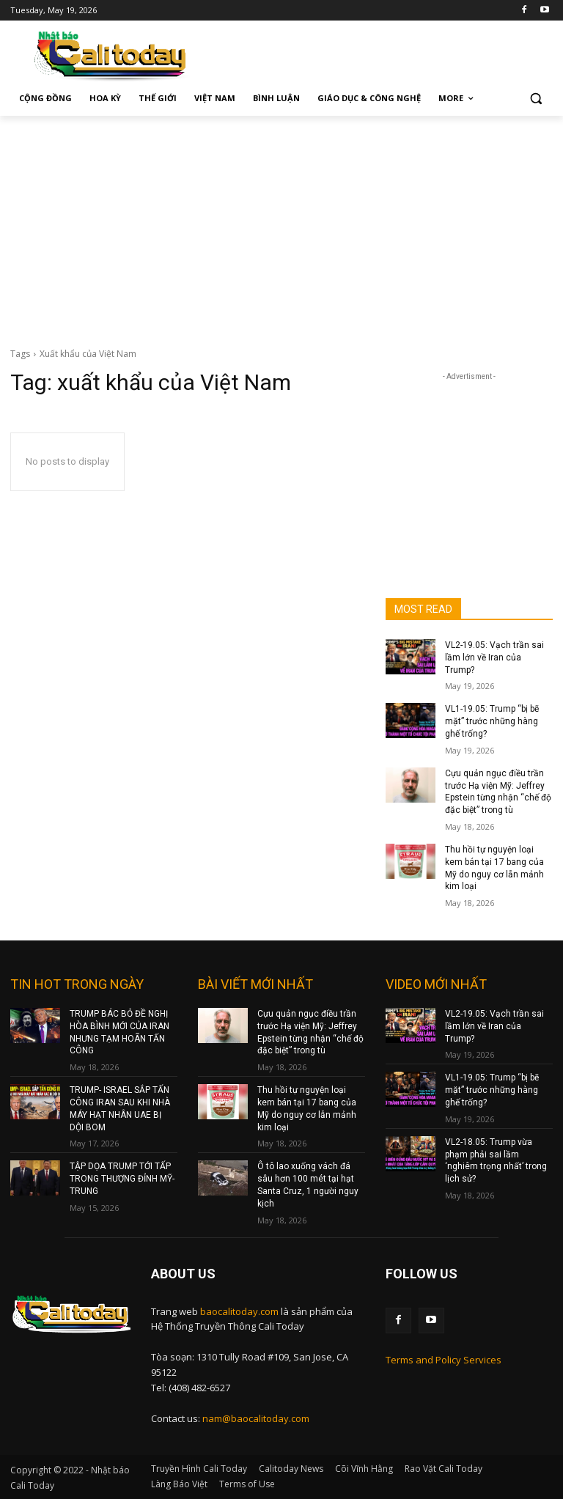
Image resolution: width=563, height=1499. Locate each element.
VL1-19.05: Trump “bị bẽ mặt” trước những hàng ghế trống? (492, 721)
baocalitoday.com (239, 1311)
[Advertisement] (281, 225)
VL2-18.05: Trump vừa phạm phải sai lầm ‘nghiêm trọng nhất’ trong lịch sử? (496, 1160)
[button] (535, 98)
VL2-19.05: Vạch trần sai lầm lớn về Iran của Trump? (494, 657)
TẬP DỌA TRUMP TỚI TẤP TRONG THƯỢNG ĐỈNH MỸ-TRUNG (122, 1178)
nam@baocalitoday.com (255, 1418)
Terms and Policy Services (443, 1359)
